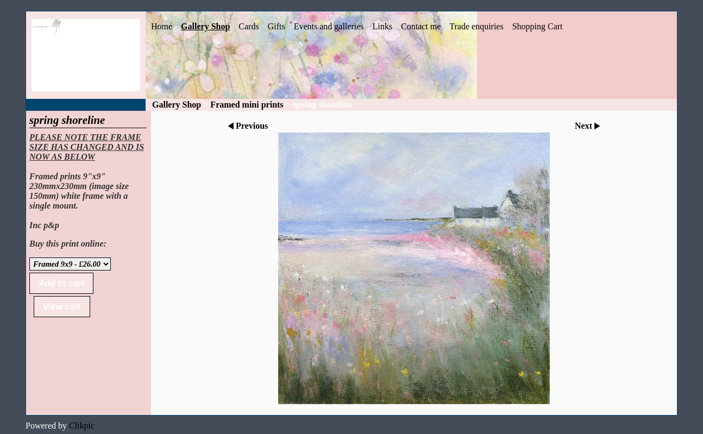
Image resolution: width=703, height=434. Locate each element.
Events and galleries (329, 26)
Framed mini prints (246, 104)
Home (161, 26)
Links (382, 26)
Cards (248, 26)
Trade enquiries (476, 26)
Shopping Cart (537, 26)
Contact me (421, 26)
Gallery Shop (205, 26)
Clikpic (82, 425)
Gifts (276, 26)
